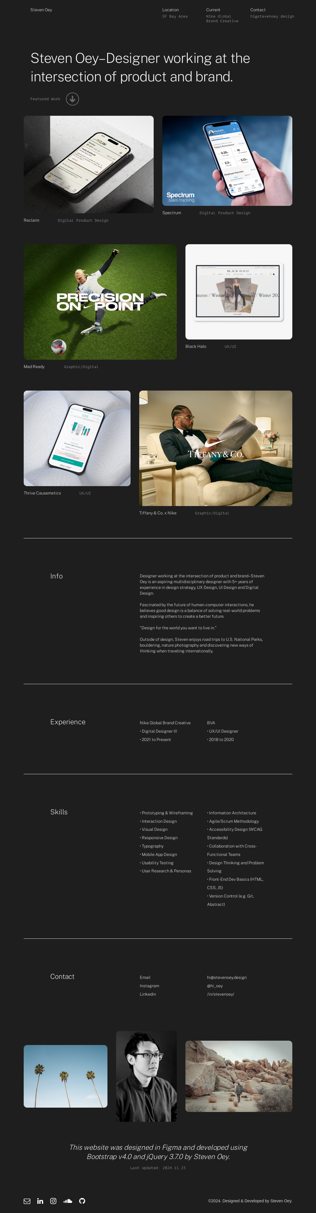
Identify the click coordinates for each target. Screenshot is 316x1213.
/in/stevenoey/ (220, 994)
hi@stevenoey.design (227, 977)
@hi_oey (215, 985)
